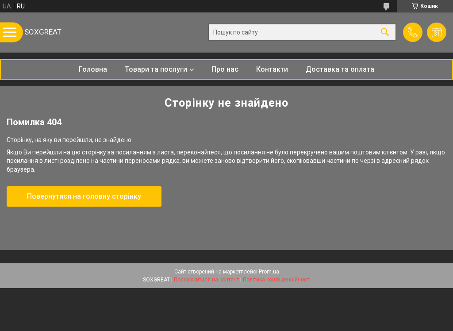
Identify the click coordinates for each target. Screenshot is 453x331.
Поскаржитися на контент (206, 280)
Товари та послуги (156, 69)
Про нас (224, 69)
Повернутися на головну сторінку (84, 196)
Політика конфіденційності (277, 280)
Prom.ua (269, 272)
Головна (93, 69)
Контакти (272, 69)
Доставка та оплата (340, 69)
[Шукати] (384, 32)
